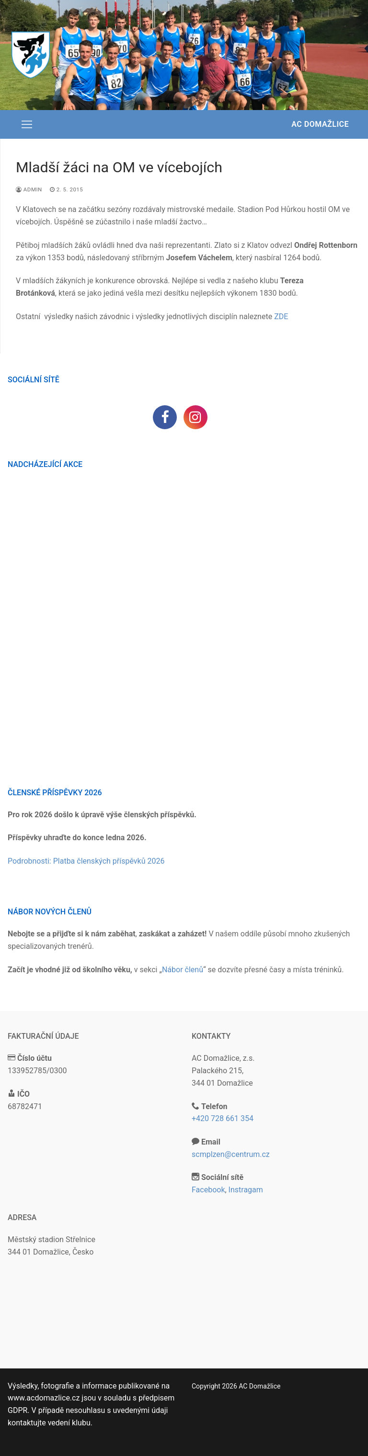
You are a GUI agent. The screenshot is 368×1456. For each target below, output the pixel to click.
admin (29, 189)
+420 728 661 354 (222, 1118)
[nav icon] (27, 124)
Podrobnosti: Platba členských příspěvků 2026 (86, 861)
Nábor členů (182, 969)
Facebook (208, 1189)
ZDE (281, 316)
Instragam (246, 1189)
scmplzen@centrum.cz (231, 1154)
